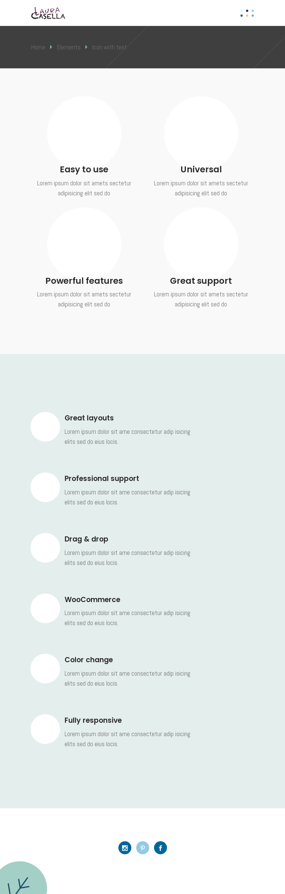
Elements (69, 47)
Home (38, 47)
